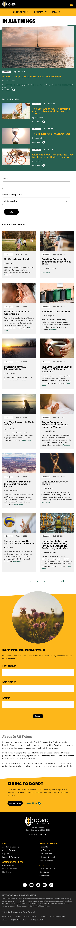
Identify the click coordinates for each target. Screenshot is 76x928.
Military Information (48, 857)
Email (5, 697)
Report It (14, 920)
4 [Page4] (37, 581)
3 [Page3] (33, 581)
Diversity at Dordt (36, 920)
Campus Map (8, 865)
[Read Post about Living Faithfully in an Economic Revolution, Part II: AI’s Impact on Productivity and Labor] (57, 542)
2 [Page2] (30, 581)
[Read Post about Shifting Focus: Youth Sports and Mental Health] (19, 542)
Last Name (8, 681)
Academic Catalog (10, 847)
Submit (38, 716)
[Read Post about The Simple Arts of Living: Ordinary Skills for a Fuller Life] (57, 364)
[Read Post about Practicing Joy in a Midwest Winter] (19, 364)
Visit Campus (40, 12)
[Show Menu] (72, 4)
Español (5, 853)
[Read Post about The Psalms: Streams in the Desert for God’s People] (19, 480)
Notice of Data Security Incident (53, 916)
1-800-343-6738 (47, 869)
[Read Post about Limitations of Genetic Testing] (57, 480)
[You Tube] (31, 885)
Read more (8, 275)
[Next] (62, 581)
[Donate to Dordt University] (15, 803)
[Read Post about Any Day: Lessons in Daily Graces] (19, 421)
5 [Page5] (41, 581)
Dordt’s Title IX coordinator (40, 906)
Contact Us (44, 875)
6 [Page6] (44, 581)
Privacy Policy (7, 916)
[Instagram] (45, 885)
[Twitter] (38, 885)
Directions (44, 872)
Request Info (20, 12)
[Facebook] (25, 885)
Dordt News (44, 847)
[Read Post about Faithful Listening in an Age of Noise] (19, 308)
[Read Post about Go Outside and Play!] (19, 254)
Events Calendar (9, 869)
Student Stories (46, 860)
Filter (11, 212)
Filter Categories (12, 194)
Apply (56, 12)
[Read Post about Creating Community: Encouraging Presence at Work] (57, 254)
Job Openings (45, 853)
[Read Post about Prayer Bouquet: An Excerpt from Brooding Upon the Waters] (57, 421)
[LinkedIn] (51, 885)
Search (6, 178)
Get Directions (38, 834)
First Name (8, 665)
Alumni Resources (10, 850)
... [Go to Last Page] (49, 581)
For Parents (44, 850)
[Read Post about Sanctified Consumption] (57, 308)
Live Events (7, 872)
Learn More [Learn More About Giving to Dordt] (33, 803)
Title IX (4, 920)
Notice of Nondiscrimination (26, 916)
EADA (24, 920)
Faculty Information (11, 857)
